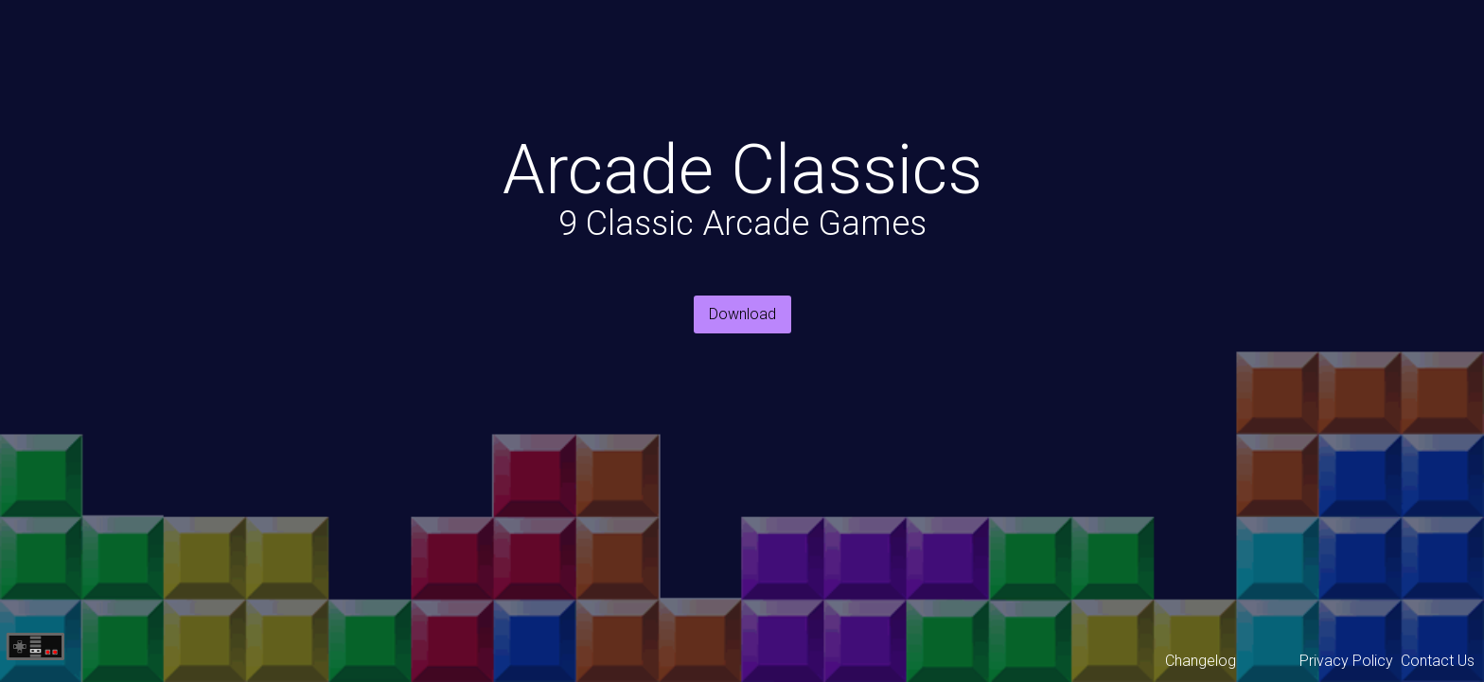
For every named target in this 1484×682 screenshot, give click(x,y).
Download (742, 314)
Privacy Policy (1346, 661)
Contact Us (1438, 661)
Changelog (1200, 661)
